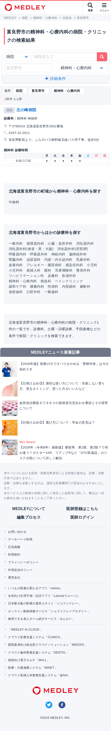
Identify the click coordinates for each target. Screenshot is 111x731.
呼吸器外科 (38, 254)
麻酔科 (85, 286)
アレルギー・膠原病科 (44, 265)
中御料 (14, 202)
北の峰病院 (26, 110)
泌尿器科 (34, 260)
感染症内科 (74, 265)
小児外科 (16, 270)
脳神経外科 (78, 254)
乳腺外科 (83, 260)
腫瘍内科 (37, 286)
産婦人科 (34, 270)
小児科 (92, 265)
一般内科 (16, 243)
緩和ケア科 (17, 286)
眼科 (47, 270)
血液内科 (16, 265)
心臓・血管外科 (60, 243)
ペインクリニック (69, 281)
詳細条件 (55, 78)
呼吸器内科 (17, 254)
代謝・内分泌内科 (58, 260)
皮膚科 (53, 276)
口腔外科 (34, 292)
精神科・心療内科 (23, 281)
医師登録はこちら (82, 509)
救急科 (46, 281)
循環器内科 (35, 243)
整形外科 (83, 270)
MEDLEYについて (28, 509)
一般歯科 (51, 292)
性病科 (53, 286)
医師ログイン (82, 517)
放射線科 (16, 292)
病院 (9, 110)
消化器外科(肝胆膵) (72, 249)
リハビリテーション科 (26, 276)
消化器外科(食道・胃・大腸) (31, 249)
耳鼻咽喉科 (64, 270)
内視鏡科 (69, 286)
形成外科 (69, 276)
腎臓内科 (16, 260)
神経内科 (58, 254)
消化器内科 (85, 243)
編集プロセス (29, 517)
